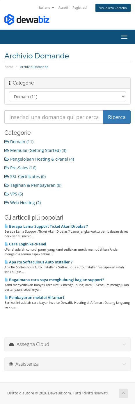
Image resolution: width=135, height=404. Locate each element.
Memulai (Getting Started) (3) (35, 150)
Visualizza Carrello (113, 8)
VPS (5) (13, 194)
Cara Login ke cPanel (25, 244)
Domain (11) (18, 141)
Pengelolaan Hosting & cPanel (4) (39, 159)
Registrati (79, 7)
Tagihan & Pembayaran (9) (32, 185)
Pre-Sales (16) (20, 167)
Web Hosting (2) (22, 202)
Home (8, 66)
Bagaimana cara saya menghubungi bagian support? (54, 279)
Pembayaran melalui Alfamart (34, 297)
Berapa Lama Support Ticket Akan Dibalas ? (46, 226)
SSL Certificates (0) (25, 176)
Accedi (63, 7)
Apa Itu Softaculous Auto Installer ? (38, 262)
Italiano (46, 7)
